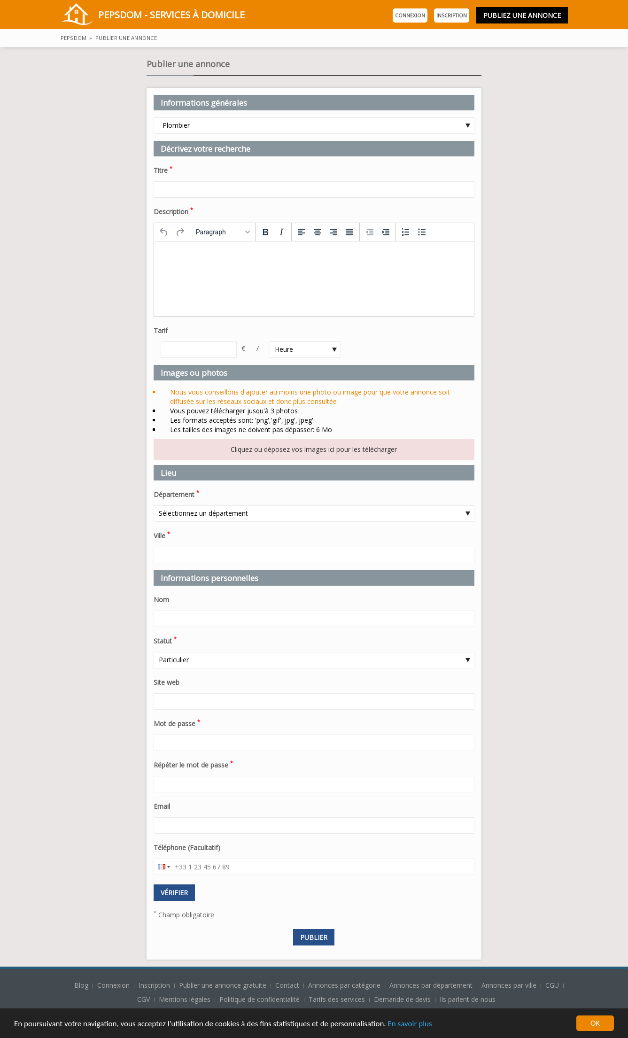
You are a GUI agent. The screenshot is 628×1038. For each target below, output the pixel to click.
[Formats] (222, 232)
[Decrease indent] (370, 232)
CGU (552, 985)
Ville (162, 535)
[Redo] (180, 232)
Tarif (161, 330)
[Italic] (281, 232)
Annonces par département (431, 985)
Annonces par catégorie (344, 985)
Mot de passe (177, 723)
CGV (143, 999)
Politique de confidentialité (259, 999)
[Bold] (265, 232)
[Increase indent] (386, 232)
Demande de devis (402, 999)
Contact (288, 985)
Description (173, 211)
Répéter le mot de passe (193, 764)
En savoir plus (410, 1024)
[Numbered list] (406, 232)
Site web (166, 682)
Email (162, 806)
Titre (163, 169)
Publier (313, 937)
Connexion (410, 15)
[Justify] (349, 232)
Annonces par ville (508, 985)
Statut (165, 640)
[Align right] (333, 232)
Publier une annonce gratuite (223, 985)
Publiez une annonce (522, 15)
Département (176, 493)
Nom (161, 599)
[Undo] (164, 232)
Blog (82, 985)
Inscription (451, 15)
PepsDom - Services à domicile (153, 16)
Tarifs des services (337, 999)
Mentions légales (184, 999)
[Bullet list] (422, 232)
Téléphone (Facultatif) (187, 847)
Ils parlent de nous (468, 999)
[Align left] (302, 232)
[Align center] (318, 232)
